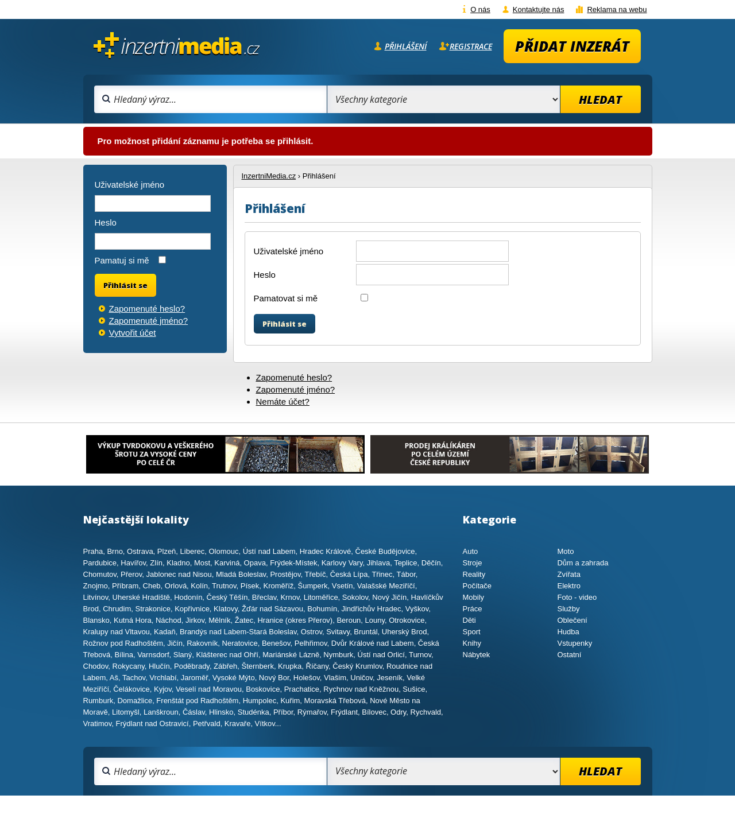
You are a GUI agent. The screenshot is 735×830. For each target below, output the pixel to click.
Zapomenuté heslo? (294, 377)
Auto (470, 551)
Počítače (477, 585)
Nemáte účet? (283, 401)
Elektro (568, 585)
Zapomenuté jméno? (295, 389)
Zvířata (568, 574)
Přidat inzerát (572, 46)
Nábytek (476, 654)
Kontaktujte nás (538, 9)
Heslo (265, 275)
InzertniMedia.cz (269, 176)
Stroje (472, 562)
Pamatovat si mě (286, 298)
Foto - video (577, 597)
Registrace (471, 46)
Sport (472, 631)
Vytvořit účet (132, 333)
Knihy (472, 643)
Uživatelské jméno (289, 251)
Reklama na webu (617, 9)
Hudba (568, 631)
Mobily (474, 597)
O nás (480, 9)
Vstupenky (574, 643)
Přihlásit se (284, 324)
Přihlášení (406, 46)
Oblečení (572, 620)
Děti (469, 620)
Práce (472, 608)
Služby (568, 608)
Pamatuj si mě (122, 260)
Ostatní (569, 654)
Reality (474, 574)
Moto (565, 551)
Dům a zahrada (582, 562)
